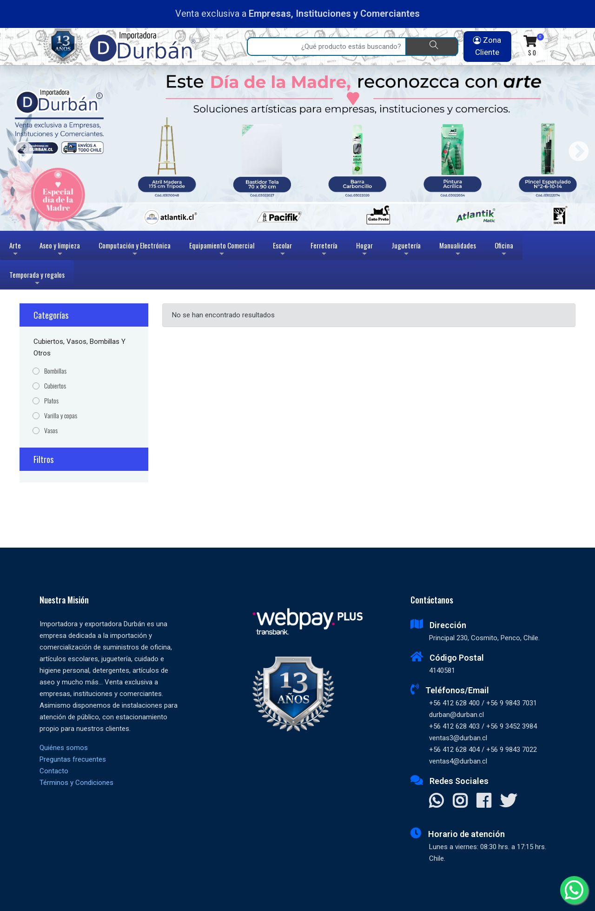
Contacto (54, 771)
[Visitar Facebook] (483, 801)
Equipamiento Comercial (221, 250)
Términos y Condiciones (76, 782)
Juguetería (406, 250)
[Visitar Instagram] (460, 801)
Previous (20, 148)
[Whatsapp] (574, 890)
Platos (51, 400)
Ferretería (324, 250)
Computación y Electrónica (135, 250)
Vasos (51, 430)
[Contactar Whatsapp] (436, 801)
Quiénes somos (64, 748)
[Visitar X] (508, 801)
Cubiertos (55, 386)
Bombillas (55, 371)
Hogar (364, 250)
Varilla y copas (60, 415)
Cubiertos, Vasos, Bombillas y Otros (79, 347)
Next (575, 148)
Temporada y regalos (37, 279)
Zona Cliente (487, 46)
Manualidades (457, 250)
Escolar (282, 250)
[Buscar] (431, 46)
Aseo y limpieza (60, 250)
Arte (16, 250)
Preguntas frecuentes (73, 759)
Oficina (504, 250)
